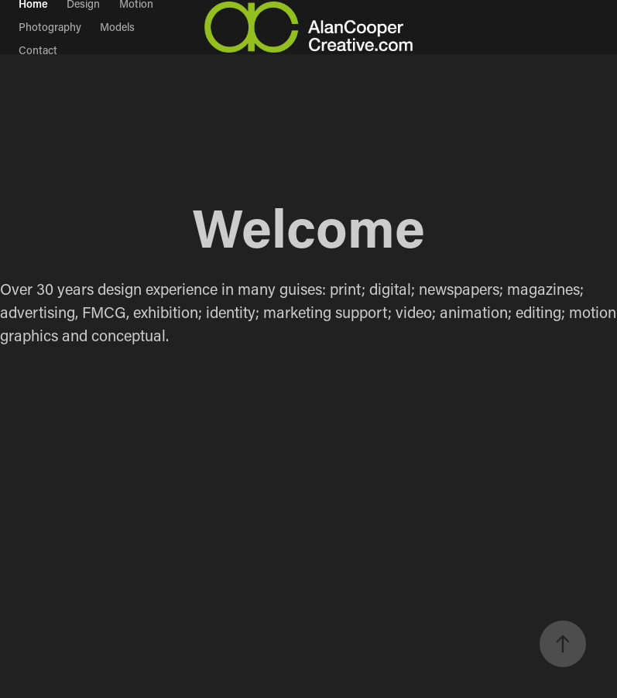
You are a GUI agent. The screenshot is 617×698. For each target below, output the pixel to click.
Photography (50, 26)
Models (117, 26)
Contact (38, 50)
